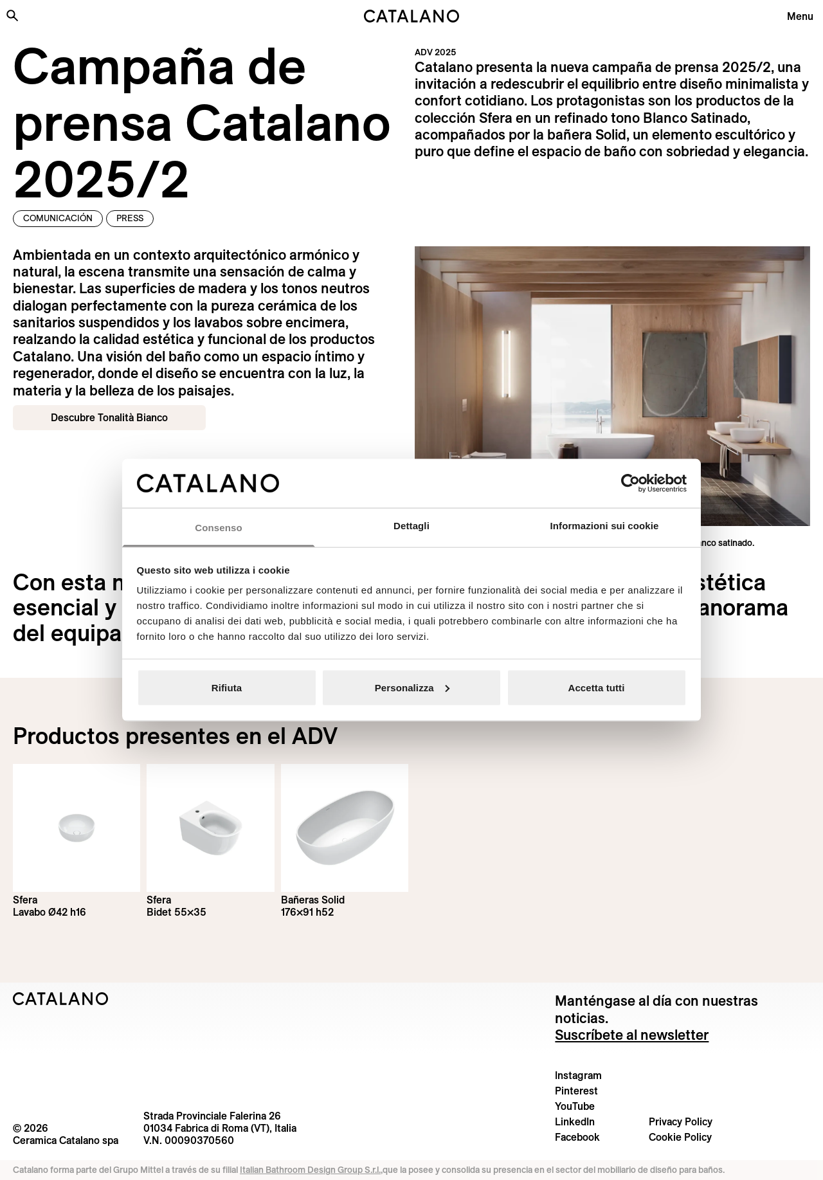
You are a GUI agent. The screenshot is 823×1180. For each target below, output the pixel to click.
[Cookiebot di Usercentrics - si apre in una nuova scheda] (630, 483)
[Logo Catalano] (61, 998)
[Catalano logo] (411, 16)
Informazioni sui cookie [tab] (604, 525)
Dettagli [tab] (411, 525)
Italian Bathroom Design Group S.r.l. (310, 1169)
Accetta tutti (596, 687)
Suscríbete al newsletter (632, 1035)
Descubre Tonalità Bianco (109, 417)
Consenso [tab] (218, 527)
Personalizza (412, 687)
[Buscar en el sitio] (12, 15)
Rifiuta (227, 687)
